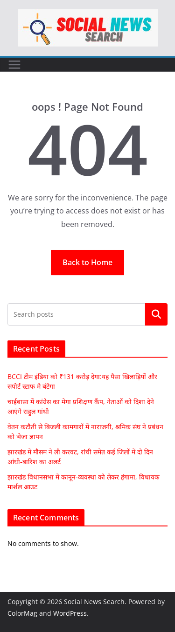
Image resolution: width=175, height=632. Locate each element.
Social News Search (94, 601)
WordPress (70, 613)
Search (156, 314)
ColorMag (22, 613)
